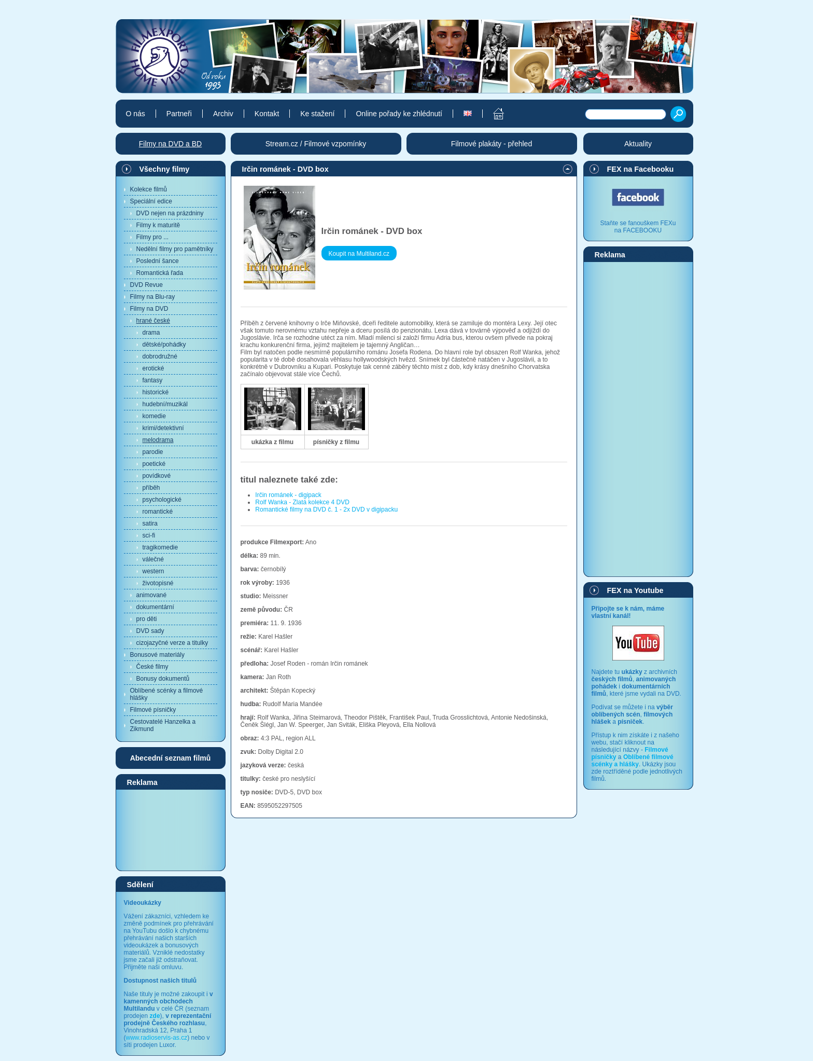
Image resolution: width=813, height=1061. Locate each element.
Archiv (223, 113)
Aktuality (638, 144)
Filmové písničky (153, 709)
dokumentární (155, 607)
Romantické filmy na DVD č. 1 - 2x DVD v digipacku (326, 509)
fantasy (153, 380)
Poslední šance (157, 261)
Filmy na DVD (149, 308)
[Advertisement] (170, 830)
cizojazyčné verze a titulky (172, 642)
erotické (153, 368)
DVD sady (150, 631)
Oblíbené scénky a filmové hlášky (166, 694)
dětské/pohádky (164, 344)
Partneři (179, 113)
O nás (135, 113)
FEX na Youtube (635, 590)
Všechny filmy (164, 169)
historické (156, 392)
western (153, 571)
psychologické (162, 499)
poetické (154, 463)
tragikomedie (160, 547)
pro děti (146, 619)
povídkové (157, 475)
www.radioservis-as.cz (157, 1037)
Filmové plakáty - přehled (491, 144)
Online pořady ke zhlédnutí (399, 113)
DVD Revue (146, 284)
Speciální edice (151, 201)
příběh (151, 487)
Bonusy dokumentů (163, 678)
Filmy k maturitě (158, 225)
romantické (158, 511)
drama (151, 332)
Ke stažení (317, 113)
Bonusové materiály (157, 654)
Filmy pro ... (152, 237)
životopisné (158, 583)
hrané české (153, 320)
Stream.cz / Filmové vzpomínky (316, 144)
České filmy (152, 666)
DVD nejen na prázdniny (170, 213)
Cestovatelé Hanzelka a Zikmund (163, 725)
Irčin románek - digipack (288, 495)
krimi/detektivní (163, 428)
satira (150, 523)
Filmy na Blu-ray (152, 296)
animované (151, 595)
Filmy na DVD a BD (170, 144)
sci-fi (149, 535)
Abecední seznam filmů (170, 758)
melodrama (158, 440)
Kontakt (267, 113)
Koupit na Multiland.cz (359, 253)
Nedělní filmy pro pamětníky (175, 249)
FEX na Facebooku (640, 169)
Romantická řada (160, 273)
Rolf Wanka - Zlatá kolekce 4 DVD (302, 502)
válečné (153, 559)
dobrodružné (160, 356)
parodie (153, 452)
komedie (154, 416)
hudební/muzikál (165, 404)
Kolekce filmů (148, 189)
